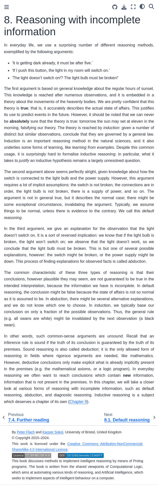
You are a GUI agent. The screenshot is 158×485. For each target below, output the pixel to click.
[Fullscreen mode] (133, 7)
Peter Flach (26, 432)
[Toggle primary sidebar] (6, 7)
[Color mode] (142, 6)
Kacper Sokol (52, 432)
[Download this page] (124, 7)
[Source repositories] (114, 7)
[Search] (151, 6)
